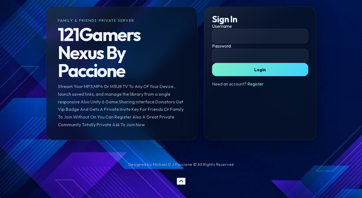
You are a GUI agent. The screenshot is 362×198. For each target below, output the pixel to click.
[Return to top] (181, 181)
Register (255, 84)
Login (260, 69)
